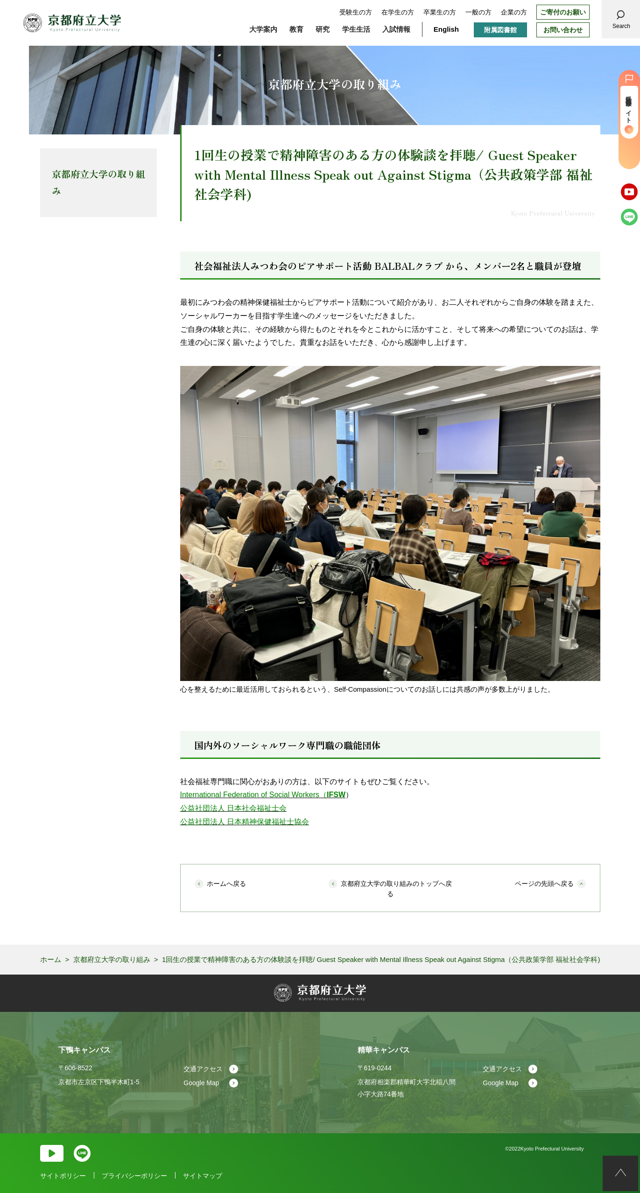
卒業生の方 (439, 12)
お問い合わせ (563, 30)
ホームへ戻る (226, 883)
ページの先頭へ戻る (544, 883)
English (446, 29)
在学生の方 (397, 12)
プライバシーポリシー (134, 1175)
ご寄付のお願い (563, 12)
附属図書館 (500, 30)
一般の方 (478, 12)
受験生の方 (355, 12)
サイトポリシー (63, 1175)
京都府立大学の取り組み (98, 182)
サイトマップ (202, 1175)
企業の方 (514, 12)
